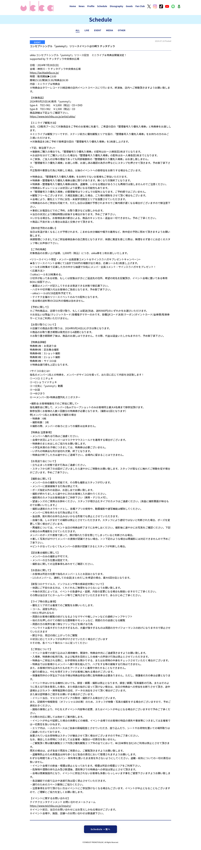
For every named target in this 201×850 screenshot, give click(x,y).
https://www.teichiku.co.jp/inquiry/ (50, 806)
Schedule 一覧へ (100, 829)
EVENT (97, 30)
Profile (90, 6)
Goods (129, 6)
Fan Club (140, 6)
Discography (116, 6)
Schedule (102, 6)
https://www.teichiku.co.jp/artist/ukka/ (52, 116)
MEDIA (109, 30)
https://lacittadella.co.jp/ (44, 72)
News (82, 6)
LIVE (86, 30)
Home (73, 6)
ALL (78, 30)
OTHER (121, 30)
